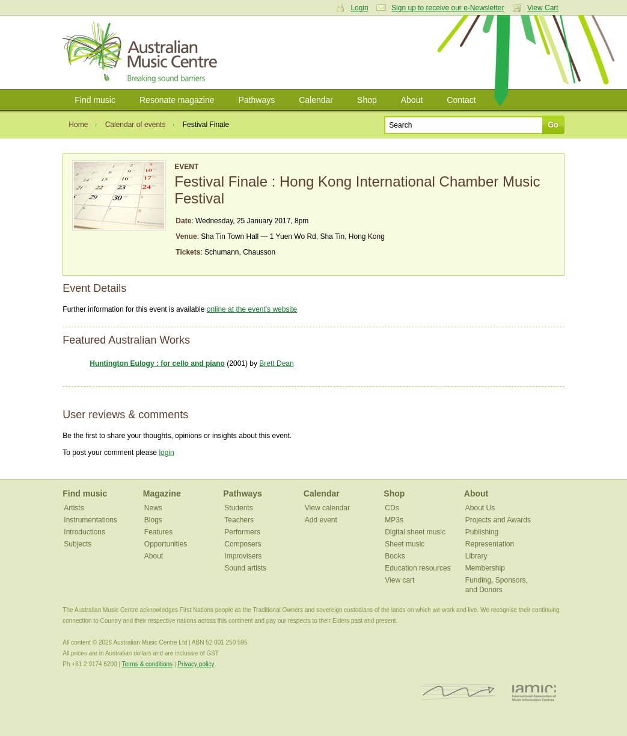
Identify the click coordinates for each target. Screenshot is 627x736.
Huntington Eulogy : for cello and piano (157, 363)
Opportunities (165, 544)
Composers (242, 544)
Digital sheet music (415, 532)
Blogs (153, 520)
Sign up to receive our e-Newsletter (447, 8)
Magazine (162, 493)
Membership (485, 568)
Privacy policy (195, 664)
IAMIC (534, 692)
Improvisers (243, 556)
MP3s (394, 520)
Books (395, 556)
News (153, 508)
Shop (367, 100)
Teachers (239, 520)
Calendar (316, 100)
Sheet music (404, 544)
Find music (95, 100)
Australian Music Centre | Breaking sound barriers (142, 52)
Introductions (84, 532)
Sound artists (245, 568)
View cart (399, 580)
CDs (392, 508)
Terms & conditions (147, 664)
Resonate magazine (177, 100)
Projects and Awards (498, 520)
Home (78, 124)
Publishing (481, 532)
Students (238, 508)
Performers (242, 532)
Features (158, 532)
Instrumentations (90, 520)
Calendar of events (135, 124)
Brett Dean (276, 363)
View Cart (542, 8)
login (166, 452)
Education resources (417, 568)
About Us (480, 508)
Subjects (77, 544)
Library (476, 556)
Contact (461, 100)
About (412, 100)
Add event (321, 520)
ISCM (458, 692)
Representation (489, 544)
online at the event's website (252, 309)
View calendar (327, 508)
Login (359, 8)
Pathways (257, 100)
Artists (74, 508)
